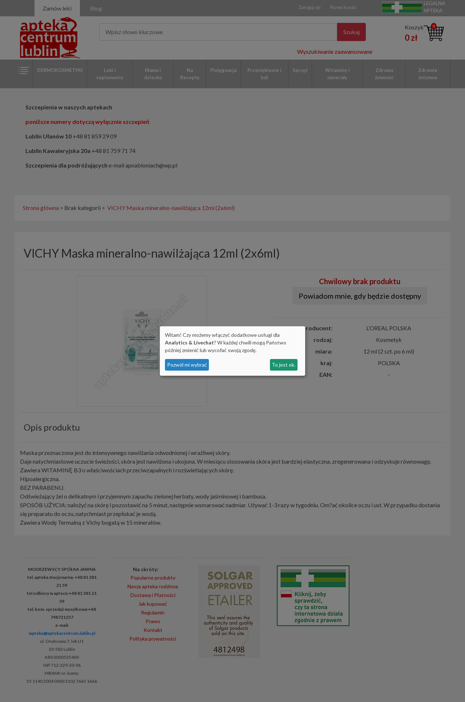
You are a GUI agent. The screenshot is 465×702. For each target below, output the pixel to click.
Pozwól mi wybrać (187, 365)
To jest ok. (283, 365)
